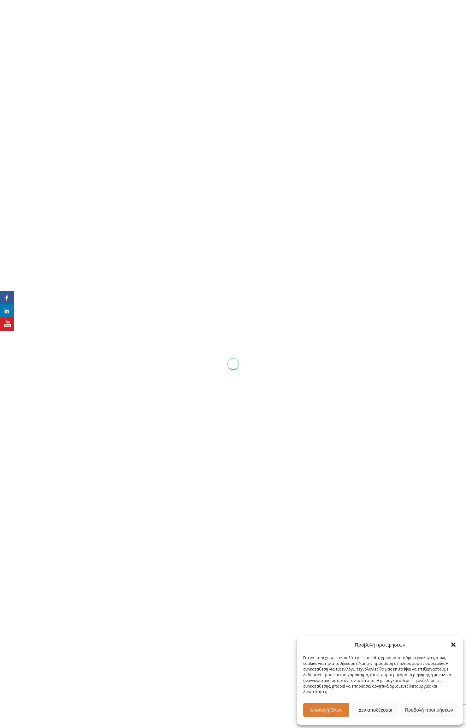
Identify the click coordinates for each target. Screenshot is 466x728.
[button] (453, 644)
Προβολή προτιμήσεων (429, 710)
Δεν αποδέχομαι (375, 710)
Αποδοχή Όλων (326, 710)
